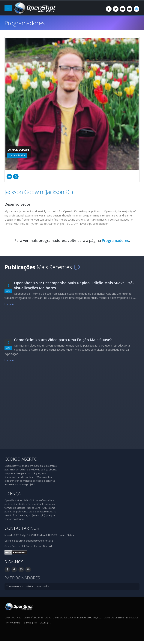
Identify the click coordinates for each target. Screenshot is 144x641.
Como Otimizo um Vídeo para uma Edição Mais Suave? (63, 339)
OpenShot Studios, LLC (87, 617)
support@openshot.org (39, 540)
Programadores (115, 240)
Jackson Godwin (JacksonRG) (38, 192)
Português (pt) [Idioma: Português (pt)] (42, 622)
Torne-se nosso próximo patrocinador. (28, 586)
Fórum (37, 546)
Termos (26, 622)
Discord (47, 546)
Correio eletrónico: (22, 546)
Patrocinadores (22, 578)
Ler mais (9, 304)
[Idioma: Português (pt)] (136, 9)
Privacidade (13, 622)
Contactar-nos (21, 528)
